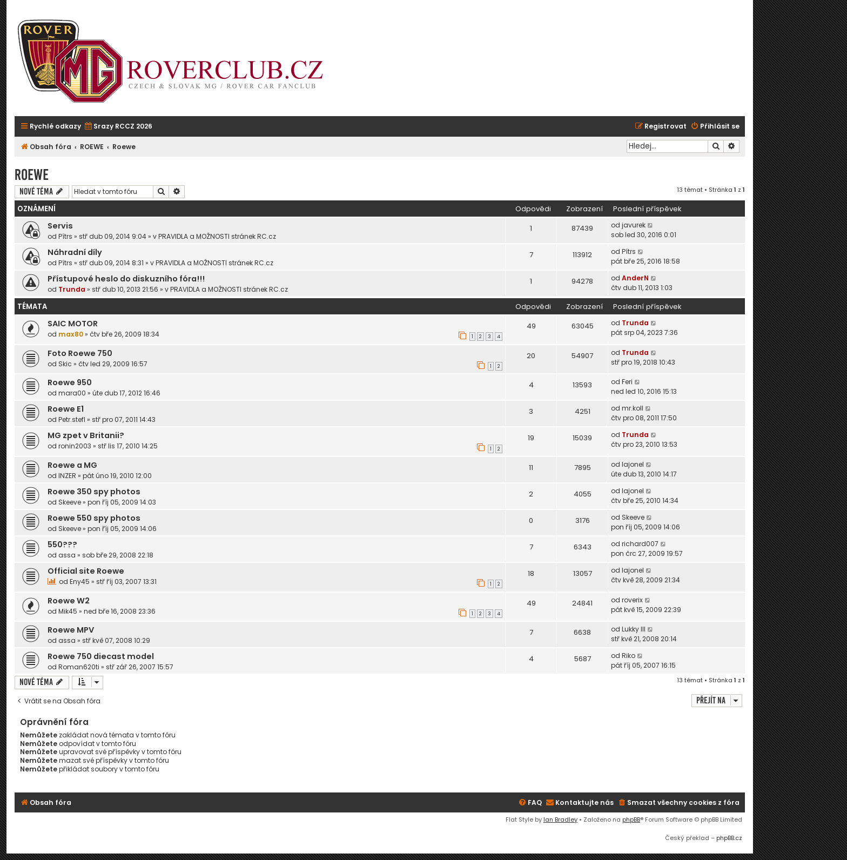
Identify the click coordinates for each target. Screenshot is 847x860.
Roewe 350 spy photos (94, 491)
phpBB (631, 819)
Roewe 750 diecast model (101, 656)
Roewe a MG (72, 465)
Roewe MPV (71, 629)
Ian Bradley (560, 819)
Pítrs (65, 236)
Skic (65, 363)
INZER (67, 475)
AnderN (635, 278)
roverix (632, 599)
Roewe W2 (69, 600)
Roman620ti (78, 666)
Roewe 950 (70, 382)
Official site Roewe (86, 571)
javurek (634, 225)
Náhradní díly (75, 252)
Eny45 (80, 581)
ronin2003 (74, 446)
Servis (60, 225)
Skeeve (69, 502)
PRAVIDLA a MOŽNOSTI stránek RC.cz (217, 236)
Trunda (71, 289)
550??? (62, 544)
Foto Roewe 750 (80, 353)
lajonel (633, 464)
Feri (627, 381)
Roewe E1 (66, 409)
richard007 (640, 543)
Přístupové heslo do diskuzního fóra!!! (126, 278)
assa (67, 555)
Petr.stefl (71, 419)
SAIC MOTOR (73, 323)
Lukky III (634, 629)
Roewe (32, 174)
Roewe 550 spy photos (94, 518)
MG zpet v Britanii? (86, 435)
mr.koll (632, 408)
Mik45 (67, 611)
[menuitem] (118, 126)
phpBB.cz (729, 838)
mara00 (72, 393)
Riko (628, 655)
